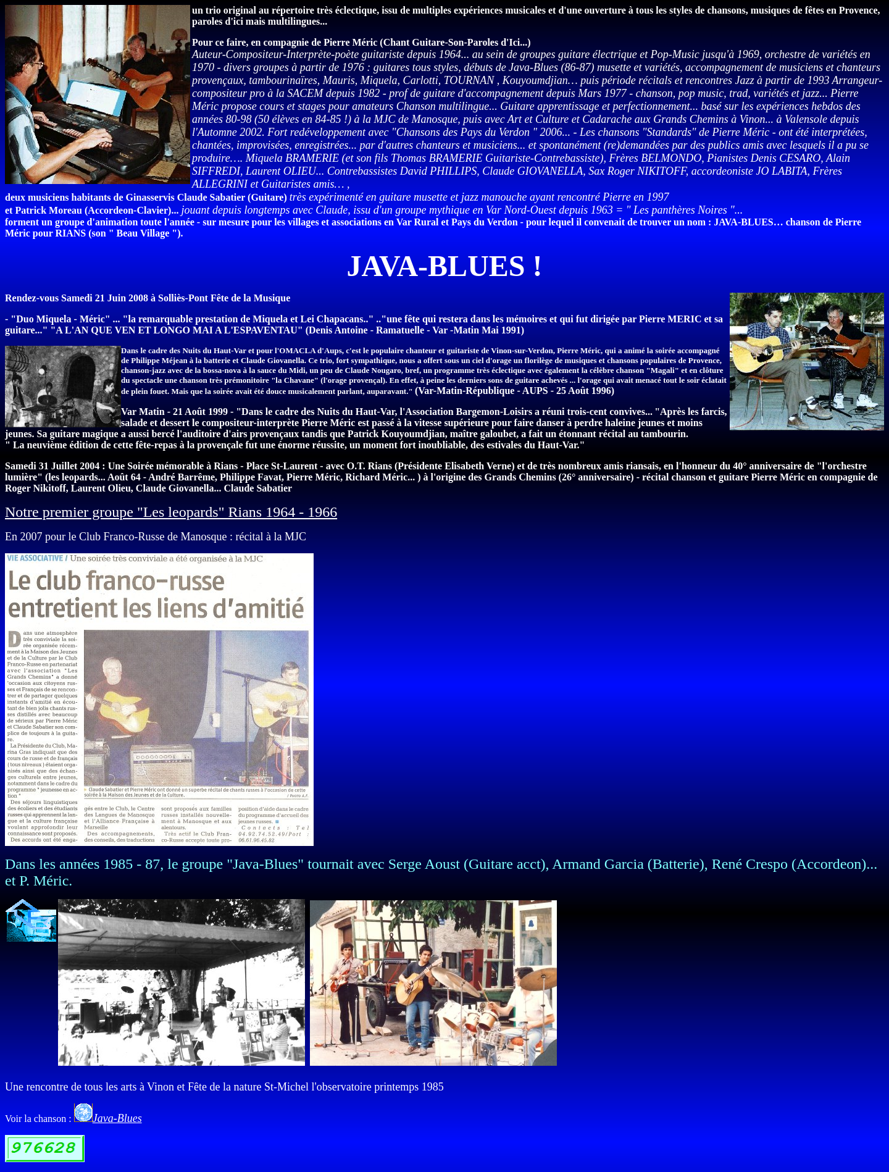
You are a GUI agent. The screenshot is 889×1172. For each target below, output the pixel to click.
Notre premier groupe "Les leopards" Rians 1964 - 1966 (171, 512)
